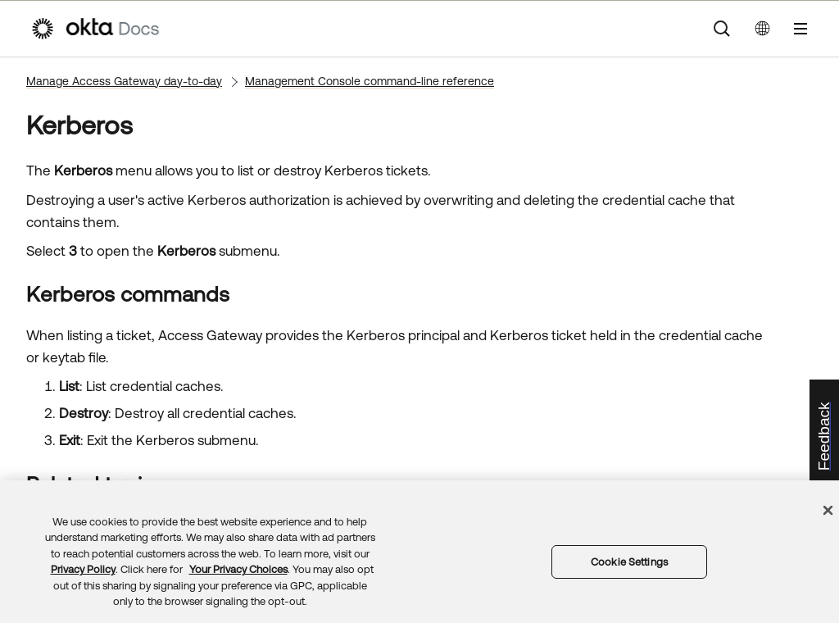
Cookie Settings (629, 562)
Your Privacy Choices (238, 569)
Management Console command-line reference (369, 81)
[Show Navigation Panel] (800, 29)
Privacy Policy (83, 569)
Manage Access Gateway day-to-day (124, 81)
